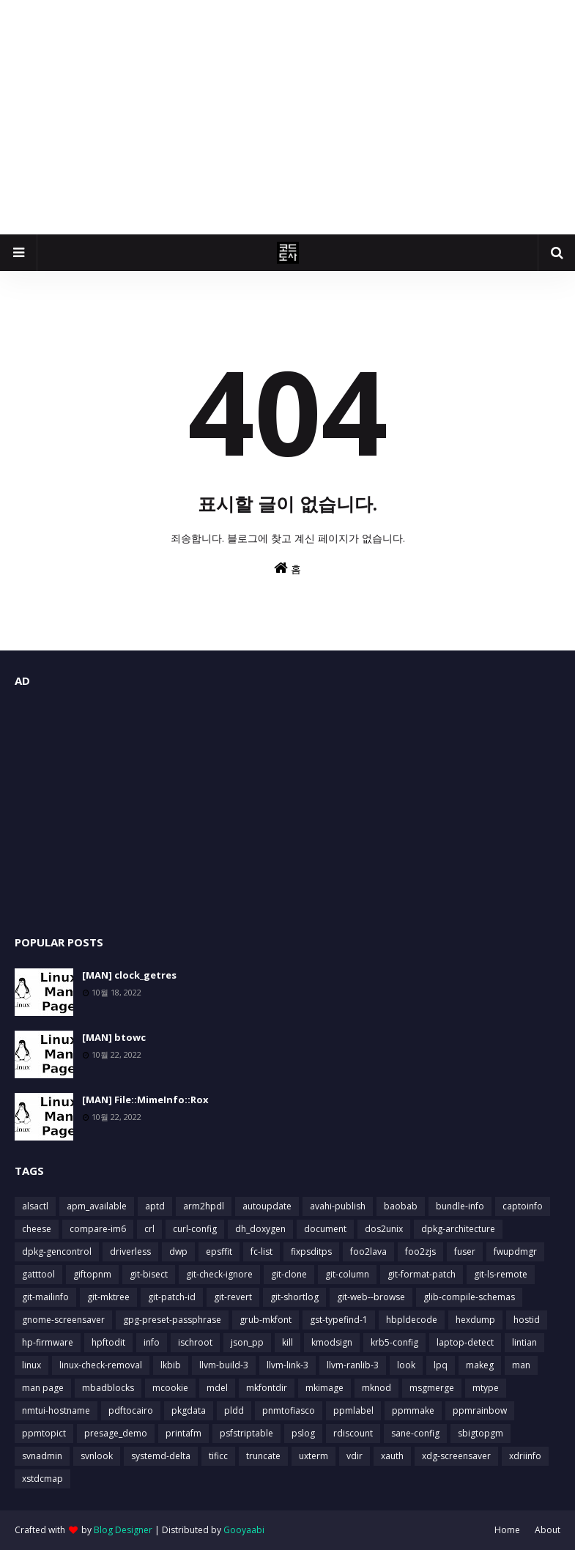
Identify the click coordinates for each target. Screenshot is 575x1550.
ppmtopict (44, 1433)
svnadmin (42, 1456)
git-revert (233, 1297)
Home (507, 1530)
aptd (155, 1206)
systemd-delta (160, 1456)
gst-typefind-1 (339, 1319)
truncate (263, 1456)
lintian (524, 1342)
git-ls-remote (500, 1274)
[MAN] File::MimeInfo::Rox (145, 1099)
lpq (441, 1365)
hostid (526, 1319)
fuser (464, 1251)
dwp (178, 1251)
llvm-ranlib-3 (353, 1365)
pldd (234, 1410)
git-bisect (149, 1274)
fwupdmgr (515, 1251)
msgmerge (431, 1388)
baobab (401, 1206)
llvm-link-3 (287, 1365)
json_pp (247, 1342)
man (521, 1365)
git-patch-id (172, 1297)
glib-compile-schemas (469, 1297)
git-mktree (108, 1297)
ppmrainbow (480, 1410)
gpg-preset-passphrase (172, 1319)
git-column (347, 1274)
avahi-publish (338, 1206)
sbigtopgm (480, 1433)
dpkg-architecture (458, 1229)
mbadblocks (108, 1388)
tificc (218, 1456)
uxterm (313, 1456)
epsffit (219, 1251)
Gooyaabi (243, 1530)
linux (31, 1365)
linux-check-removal (100, 1365)
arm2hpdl (203, 1206)
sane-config (415, 1433)
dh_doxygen (260, 1229)
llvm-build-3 (223, 1365)
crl (149, 1229)
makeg (480, 1365)
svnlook (97, 1456)
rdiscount (353, 1433)
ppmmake (413, 1410)
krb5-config (394, 1342)
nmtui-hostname (56, 1410)
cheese (36, 1229)
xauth (392, 1456)
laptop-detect (465, 1342)
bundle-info (460, 1206)
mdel (217, 1388)
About (547, 1530)
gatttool (38, 1274)
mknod (376, 1388)
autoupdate (267, 1206)
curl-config (195, 1229)
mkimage (324, 1388)
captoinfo (522, 1206)
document (325, 1229)
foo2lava (368, 1251)
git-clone (289, 1274)
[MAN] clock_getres (129, 975)
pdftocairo (130, 1410)
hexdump (475, 1319)
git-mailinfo (45, 1297)
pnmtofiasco (288, 1410)
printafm (183, 1433)
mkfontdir (266, 1388)
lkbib (170, 1365)
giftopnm (92, 1274)
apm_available (97, 1206)
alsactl (35, 1206)
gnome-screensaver (63, 1319)
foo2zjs (420, 1251)
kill (287, 1342)
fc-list (261, 1251)
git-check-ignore (219, 1274)
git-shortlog (294, 1297)
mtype (485, 1388)
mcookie (170, 1388)
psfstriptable (246, 1433)
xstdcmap (42, 1478)
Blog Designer (123, 1530)
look (406, 1365)
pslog (303, 1433)
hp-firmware (47, 1342)
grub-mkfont (266, 1319)
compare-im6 (98, 1229)
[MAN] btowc (114, 1037)
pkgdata (188, 1410)
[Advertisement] (287, 117)
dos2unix (384, 1229)
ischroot (195, 1342)
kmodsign (331, 1342)
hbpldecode (411, 1319)
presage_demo (115, 1433)
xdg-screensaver (456, 1456)
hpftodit (108, 1342)
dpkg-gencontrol (57, 1251)
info (152, 1342)
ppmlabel (353, 1410)
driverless (130, 1251)
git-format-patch (421, 1274)
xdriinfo (525, 1456)
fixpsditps (311, 1251)
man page (43, 1388)
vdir (354, 1456)
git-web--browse (371, 1297)
